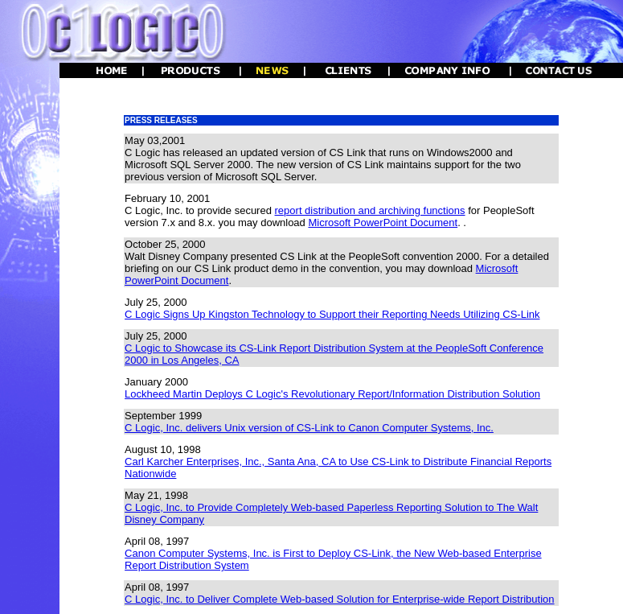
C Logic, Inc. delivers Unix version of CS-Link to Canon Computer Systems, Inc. (309, 428)
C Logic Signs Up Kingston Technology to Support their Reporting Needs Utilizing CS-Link (332, 314)
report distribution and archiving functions (370, 210)
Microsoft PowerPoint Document (382, 222)
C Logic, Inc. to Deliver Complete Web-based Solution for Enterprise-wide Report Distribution (339, 599)
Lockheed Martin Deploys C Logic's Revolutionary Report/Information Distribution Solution (332, 394)
